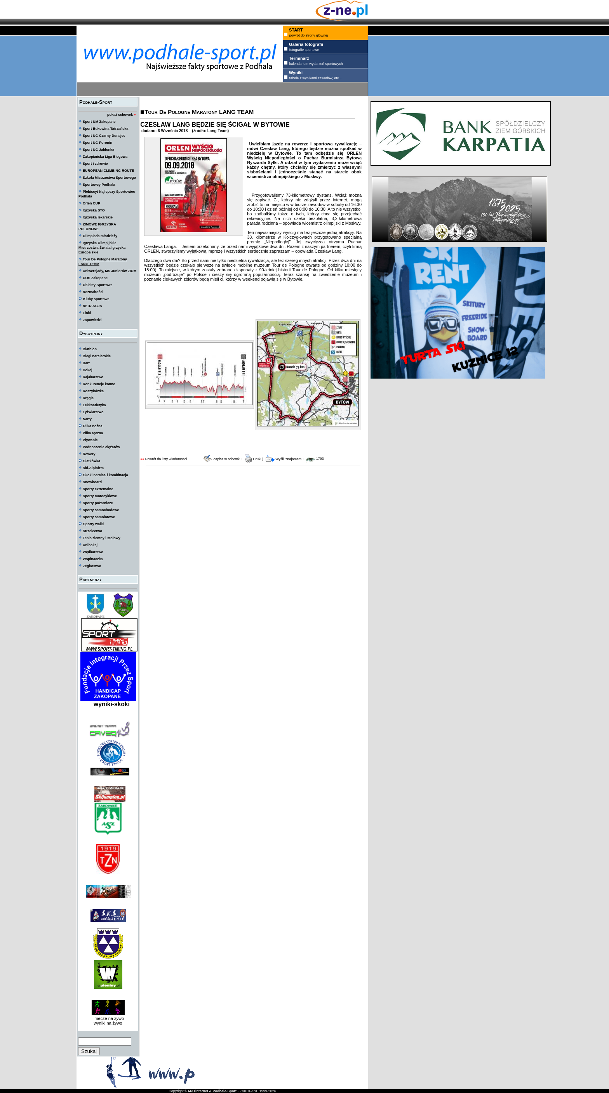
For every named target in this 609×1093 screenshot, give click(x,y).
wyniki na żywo (108, 1023)
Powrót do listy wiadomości (166, 459)
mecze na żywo (108, 1018)
